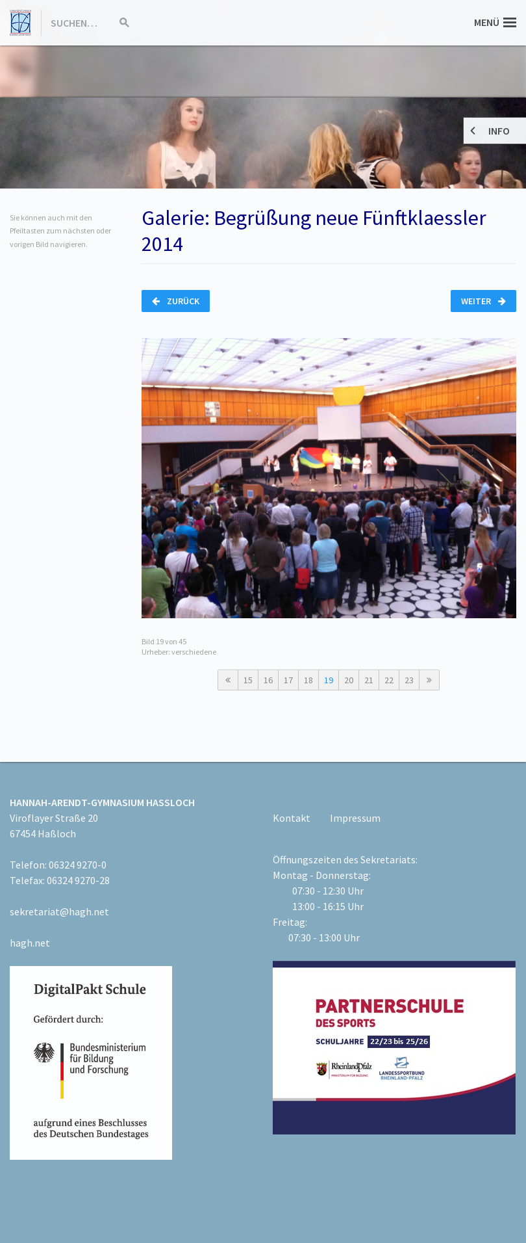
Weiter (483, 301)
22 (389, 680)
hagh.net (30, 942)
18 (308, 680)
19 (328, 680)
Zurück (175, 301)
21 (368, 680)
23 (409, 680)
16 (268, 680)
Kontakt (291, 817)
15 (248, 680)
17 (288, 680)
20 (348, 680)
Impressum (355, 817)
